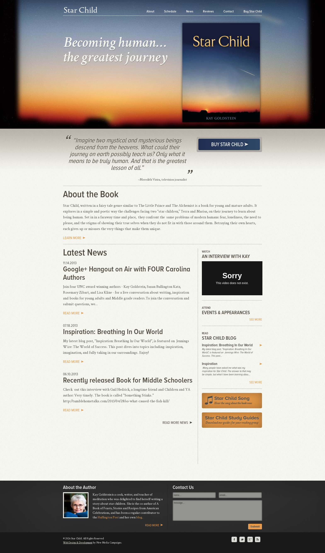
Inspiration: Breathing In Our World (113, 331)
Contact (228, 11)
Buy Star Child (253, 11)
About (151, 11)
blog (139, 517)
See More (255, 319)
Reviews (208, 11)
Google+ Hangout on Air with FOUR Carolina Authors (126, 273)
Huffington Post (108, 517)
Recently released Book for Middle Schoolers (127, 380)
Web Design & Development (77, 542)
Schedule (170, 11)
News (190, 11)
